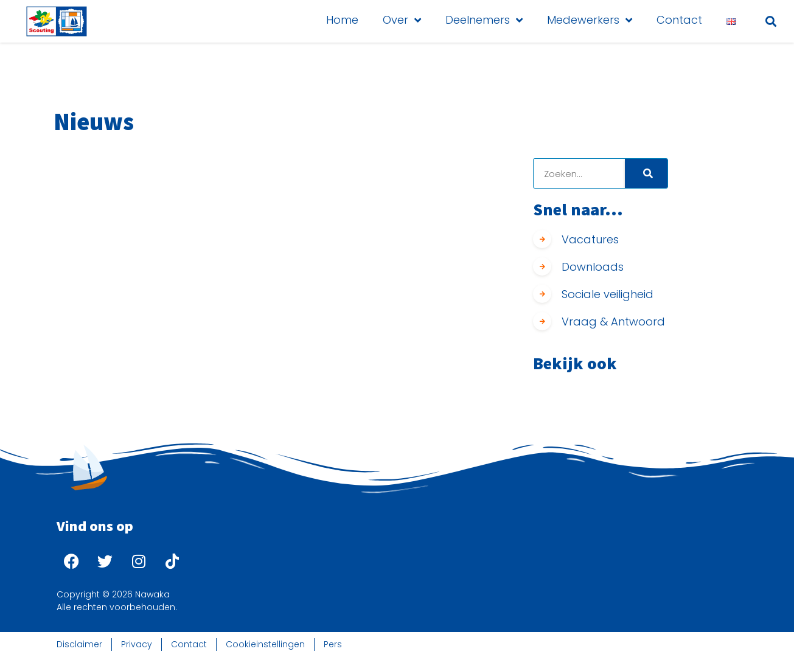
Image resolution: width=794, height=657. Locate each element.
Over (402, 20)
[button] (771, 21)
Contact (679, 19)
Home (342, 19)
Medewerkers (589, 20)
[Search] (646, 173)
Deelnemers (484, 20)
